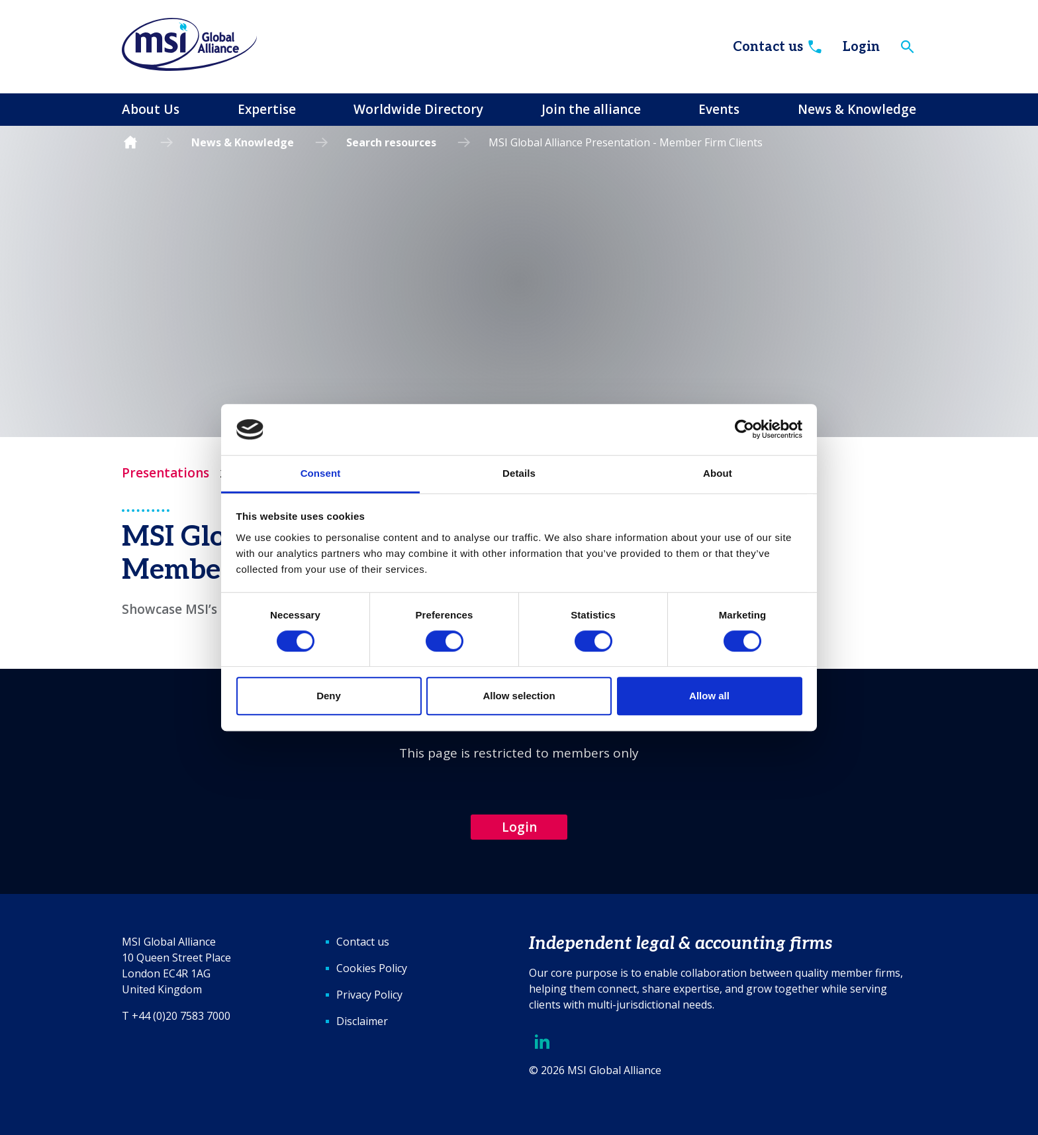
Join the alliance (591, 109)
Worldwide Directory (418, 109)
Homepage (130, 142)
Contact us (778, 47)
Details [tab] (519, 473)
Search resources (391, 142)
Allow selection (519, 695)
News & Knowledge (857, 109)
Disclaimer (362, 1021)
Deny (328, 695)
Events (718, 109)
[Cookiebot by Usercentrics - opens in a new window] (744, 430)
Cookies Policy (371, 968)
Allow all (709, 695)
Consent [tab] (321, 473)
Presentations (165, 472)
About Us (150, 109)
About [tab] (717, 473)
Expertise (267, 109)
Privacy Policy (369, 994)
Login (861, 47)
